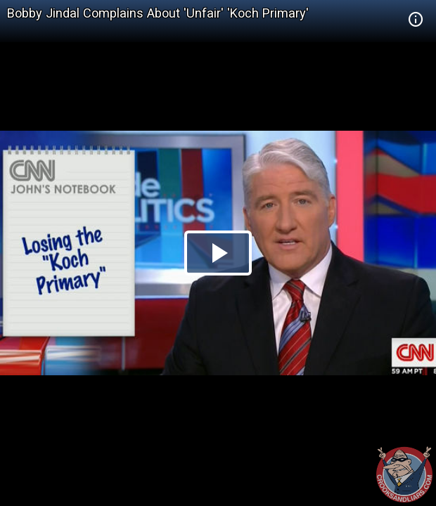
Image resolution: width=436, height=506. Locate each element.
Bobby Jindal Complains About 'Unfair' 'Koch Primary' (158, 13)
